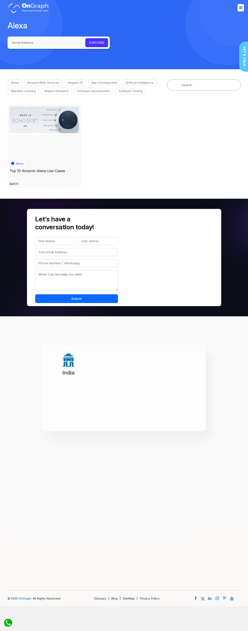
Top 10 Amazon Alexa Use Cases (37, 171)
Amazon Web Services (43, 83)
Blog (117, 598)
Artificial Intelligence (140, 83)
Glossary (102, 598)
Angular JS (75, 83)
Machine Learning (23, 91)
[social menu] (196, 598)
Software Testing (131, 91)
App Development (104, 83)
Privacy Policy (149, 598)
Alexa (15, 83)
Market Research (56, 91)
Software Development (93, 91)
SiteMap (131, 598)
